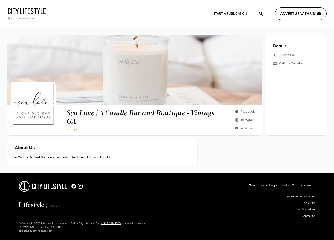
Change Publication (21, 18)
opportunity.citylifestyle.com (35, 230)
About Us (309, 203)
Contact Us (308, 216)
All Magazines (306, 209)
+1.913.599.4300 (111, 223)
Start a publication (230, 14)
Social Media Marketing (300, 196)
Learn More (306, 185)
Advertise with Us (300, 13)
